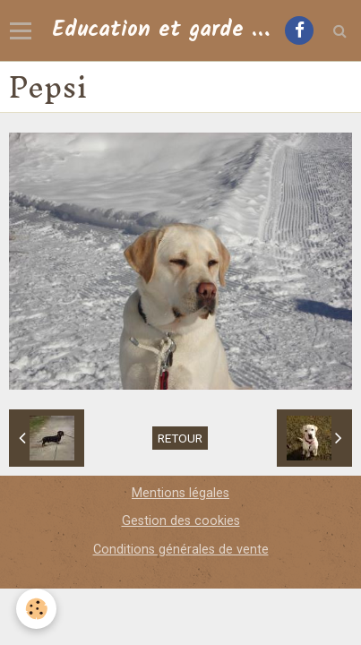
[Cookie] (36, 609)
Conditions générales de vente (181, 549)
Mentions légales (180, 493)
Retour (180, 438)
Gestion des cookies (181, 521)
